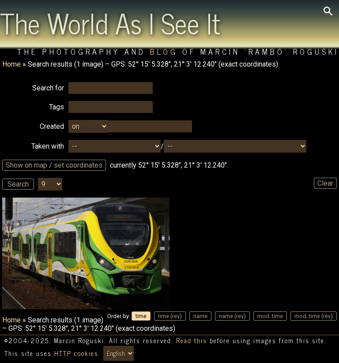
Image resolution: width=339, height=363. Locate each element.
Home (11, 64)
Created (52, 126)
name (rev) (232, 316)
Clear (325, 183)
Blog (164, 51)
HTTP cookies (76, 353)
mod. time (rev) (313, 316)
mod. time (270, 316)
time (141, 316)
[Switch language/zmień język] (118, 353)
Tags (56, 107)
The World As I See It (110, 22)
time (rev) (170, 316)
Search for (48, 88)
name (200, 316)
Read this (191, 340)
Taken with (47, 146)
